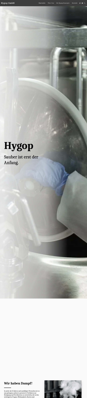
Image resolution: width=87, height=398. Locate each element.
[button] (82, 3)
